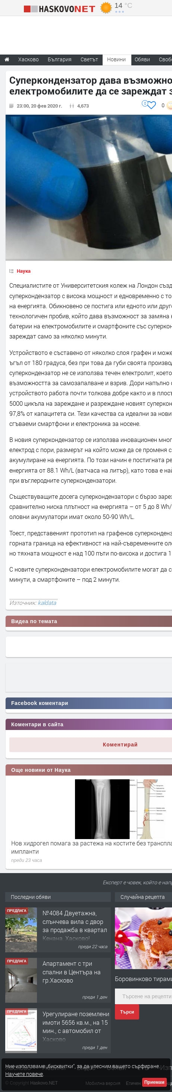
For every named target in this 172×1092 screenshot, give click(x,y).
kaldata (47, 602)
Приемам (154, 1082)
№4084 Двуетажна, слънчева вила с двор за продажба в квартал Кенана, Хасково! (75, 925)
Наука (24, 270)
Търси (127, 1012)
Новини (116, 59)
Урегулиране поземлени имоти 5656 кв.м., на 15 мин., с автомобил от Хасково (76, 1026)
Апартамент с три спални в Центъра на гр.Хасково (72, 971)
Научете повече (24, 1073)
